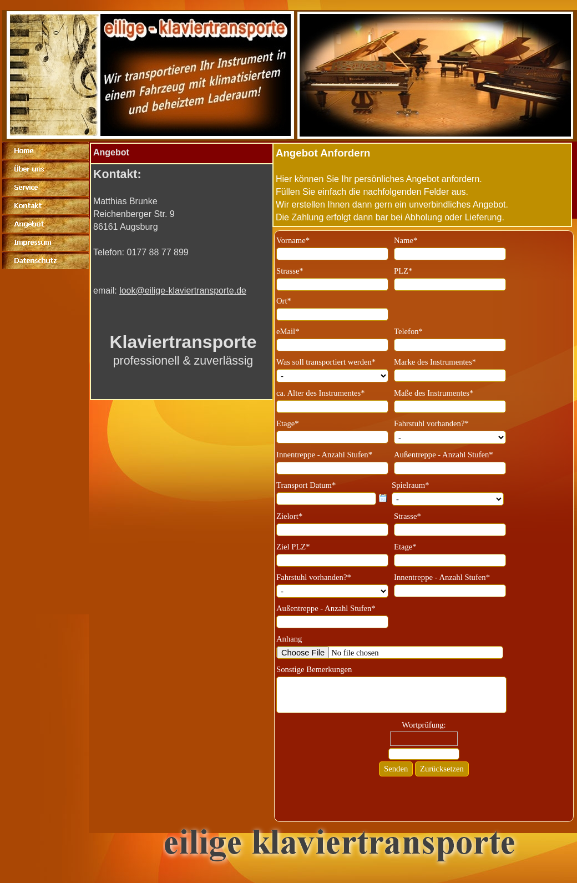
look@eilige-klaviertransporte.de (182, 290)
